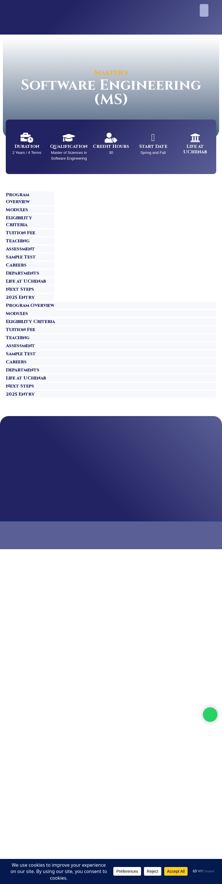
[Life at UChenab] (195, 138)
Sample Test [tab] (21, 257)
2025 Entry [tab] (20, 297)
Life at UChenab (195, 149)
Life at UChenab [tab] (26, 281)
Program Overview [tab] (18, 198)
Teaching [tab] (17, 241)
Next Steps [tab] (20, 289)
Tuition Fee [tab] (20, 233)
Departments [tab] (22, 273)
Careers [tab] (16, 265)
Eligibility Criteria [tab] (19, 221)
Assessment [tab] (20, 249)
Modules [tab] (17, 210)
